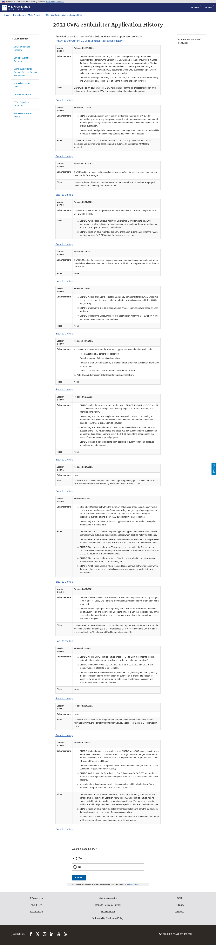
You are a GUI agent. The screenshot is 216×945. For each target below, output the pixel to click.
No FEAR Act (108, 911)
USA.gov (179, 911)
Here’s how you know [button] (55, 2)
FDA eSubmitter (35, 15)
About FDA (36, 905)
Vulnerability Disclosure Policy (108, 918)
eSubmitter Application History (24, 115)
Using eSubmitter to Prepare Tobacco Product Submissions (25, 72)
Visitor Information (108, 898)
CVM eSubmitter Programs (21, 104)
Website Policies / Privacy (108, 905)
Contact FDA (19, 934)
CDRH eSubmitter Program (22, 59)
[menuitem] (191, 42)
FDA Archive (36, 898)
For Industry (18, 15)
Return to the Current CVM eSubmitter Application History (88, 40)
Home (6, 15)
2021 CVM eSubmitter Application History (64, 15)
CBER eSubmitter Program (22, 48)
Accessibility (36, 911)
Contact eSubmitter (22, 94)
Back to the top (64, 100)
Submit (79, 877)
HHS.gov (179, 905)
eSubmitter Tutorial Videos (22, 85)
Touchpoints (131, 884)
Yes (80, 858)
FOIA (179, 898)
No (79, 866)
